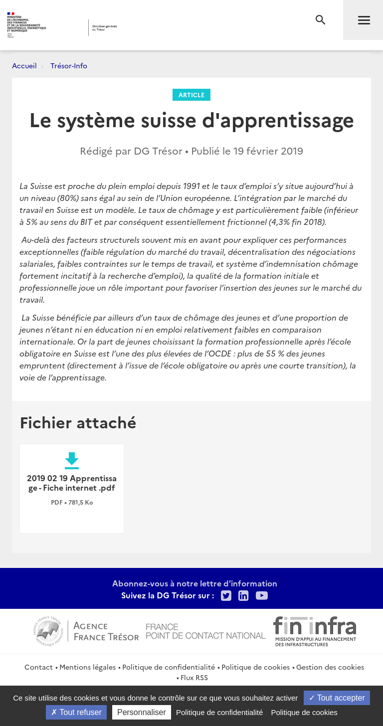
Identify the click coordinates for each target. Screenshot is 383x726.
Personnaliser (141, 712)
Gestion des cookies (330, 667)
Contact (38, 667)
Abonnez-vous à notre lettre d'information (194, 583)
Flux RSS (194, 677)
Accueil (24, 65)
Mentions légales (87, 667)
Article (191, 94)
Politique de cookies (255, 667)
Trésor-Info (68, 65)
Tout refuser (76, 712)
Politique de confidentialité (168, 667)
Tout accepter (337, 698)
